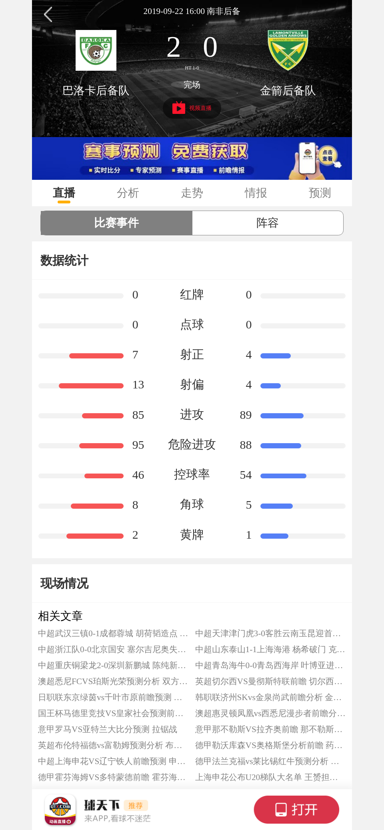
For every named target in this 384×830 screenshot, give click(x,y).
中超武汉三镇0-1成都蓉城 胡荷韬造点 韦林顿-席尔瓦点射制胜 (113, 633)
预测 (320, 193)
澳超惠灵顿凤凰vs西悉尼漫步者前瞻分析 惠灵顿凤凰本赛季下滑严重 (270, 713)
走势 (192, 193)
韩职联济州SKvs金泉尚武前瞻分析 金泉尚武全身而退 (270, 697)
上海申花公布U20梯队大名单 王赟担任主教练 (270, 777)
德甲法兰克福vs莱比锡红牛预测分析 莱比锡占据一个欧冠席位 (270, 761)
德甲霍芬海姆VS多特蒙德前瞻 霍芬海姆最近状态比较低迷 (113, 777)
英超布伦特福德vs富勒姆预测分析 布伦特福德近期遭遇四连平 (113, 745)
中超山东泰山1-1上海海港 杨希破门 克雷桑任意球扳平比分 (270, 649)
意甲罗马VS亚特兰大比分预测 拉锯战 (107, 729)
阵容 (267, 223)
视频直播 (192, 107)
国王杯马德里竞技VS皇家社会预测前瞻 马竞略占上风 (113, 713)
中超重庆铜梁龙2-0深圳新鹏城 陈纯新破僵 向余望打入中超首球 (113, 665)
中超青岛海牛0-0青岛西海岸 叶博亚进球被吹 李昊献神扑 (270, 665)
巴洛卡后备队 (96, 90)
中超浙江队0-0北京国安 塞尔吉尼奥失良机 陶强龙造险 (113, 649)
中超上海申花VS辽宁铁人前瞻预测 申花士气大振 (113, 761)
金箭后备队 (288, 90)
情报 (256, 193)
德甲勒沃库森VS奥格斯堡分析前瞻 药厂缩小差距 (270, 745)
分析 (128, 193)
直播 (64, 193)
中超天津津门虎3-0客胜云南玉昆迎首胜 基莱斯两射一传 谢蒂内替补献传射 (270, 633)
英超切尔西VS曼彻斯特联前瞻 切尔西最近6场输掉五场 (270, 681)
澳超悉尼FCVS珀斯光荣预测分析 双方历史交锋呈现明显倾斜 (113, 681)
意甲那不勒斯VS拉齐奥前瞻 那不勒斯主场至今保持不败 (270, 729)
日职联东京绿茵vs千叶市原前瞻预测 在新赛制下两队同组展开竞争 (113, 697)
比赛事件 (116, 223)
